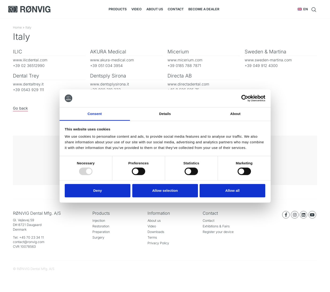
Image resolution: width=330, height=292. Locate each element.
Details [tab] (165, 114)
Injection (98, 220)
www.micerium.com (184, 60)
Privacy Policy (158, 243)
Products (118, 9)
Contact (176, 9)
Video (136, 9)
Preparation (101, 232)
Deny (97, 190)
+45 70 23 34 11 (31, 237)
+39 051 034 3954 (106, 65)
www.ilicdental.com (30, 60)
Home (17, 27)
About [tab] (235, 114)
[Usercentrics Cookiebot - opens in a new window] (244, 98)
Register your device (218, 232)
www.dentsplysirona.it (109, 84)
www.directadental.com (188, 84)
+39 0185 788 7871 (184, 65)
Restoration (100, 226)
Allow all (232, 190)
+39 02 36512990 (29, 65)
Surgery (98, 237)
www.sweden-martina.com (268, 60)
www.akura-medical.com (112, 60)
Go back (20, 108)
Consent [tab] (94, 114)
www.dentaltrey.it (28, 84)
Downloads (156, 232)
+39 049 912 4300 (261, 65)
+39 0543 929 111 (28, 89)
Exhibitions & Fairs (216, 226)
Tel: (16, 237)
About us (154, 9)
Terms (152, 237)
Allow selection (165, 190)
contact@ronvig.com (28, 242)
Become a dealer (203, 9)
